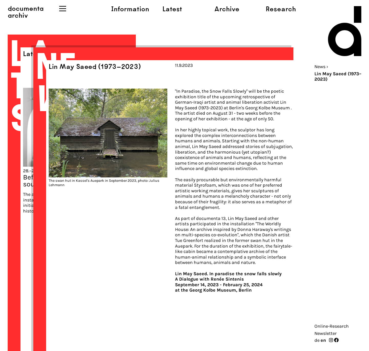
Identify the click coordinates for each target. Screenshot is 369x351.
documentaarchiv (26, 11)
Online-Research (331, 326)
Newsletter (325, 333)
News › (321, 66)
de (317, 340)
